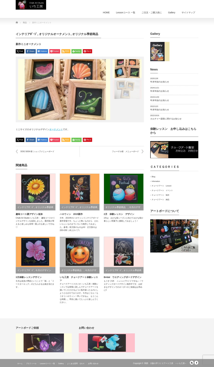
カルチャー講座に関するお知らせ (165, 119)
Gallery (171, 12)
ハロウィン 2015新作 (71, 214)
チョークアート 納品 (160, 199)
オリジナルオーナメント (55, 34)
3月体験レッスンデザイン (29, 277)
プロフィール (31, 363)
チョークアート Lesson (161, 186)
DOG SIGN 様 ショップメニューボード (37, 151)
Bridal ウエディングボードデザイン (123, 277)
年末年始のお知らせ (159, 82)
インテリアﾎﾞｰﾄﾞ (26, 34)
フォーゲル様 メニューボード (125, 151)
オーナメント (56, 129)
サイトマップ (188, 12)
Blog (153, 177)
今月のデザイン (43, 270)
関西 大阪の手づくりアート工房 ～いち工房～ (165, 363)
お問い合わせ (93, 363)
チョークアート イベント (162, 190)
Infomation (156, 181)
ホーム (20, 363)
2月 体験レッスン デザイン (119, 214)
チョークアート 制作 (160, 195)
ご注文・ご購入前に (152, 12)
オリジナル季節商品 (86, 34)
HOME (106, 12)
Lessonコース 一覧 (125, 12)
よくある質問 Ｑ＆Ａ (76, 363)
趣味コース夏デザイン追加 (29, 214)
